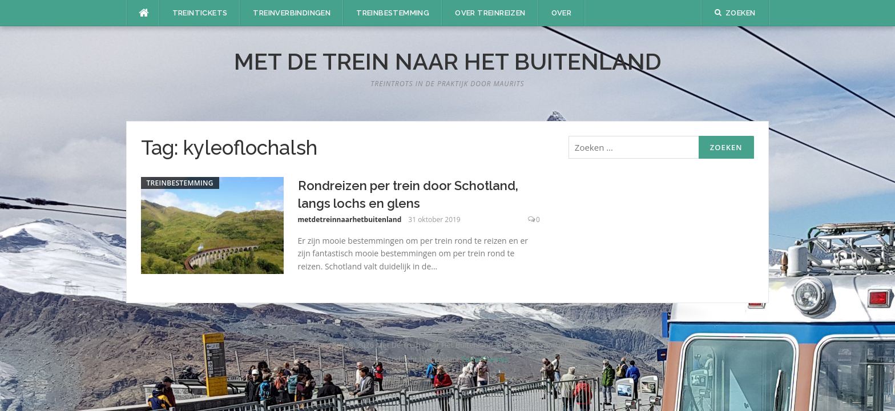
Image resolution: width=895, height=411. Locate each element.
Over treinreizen (490, 13)
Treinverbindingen (291, 13)
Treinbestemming (392, 13)
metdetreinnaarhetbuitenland (350, 219)
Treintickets (200, 13)
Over (561, 13)
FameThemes (485, 359)
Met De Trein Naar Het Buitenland (448, 61)
